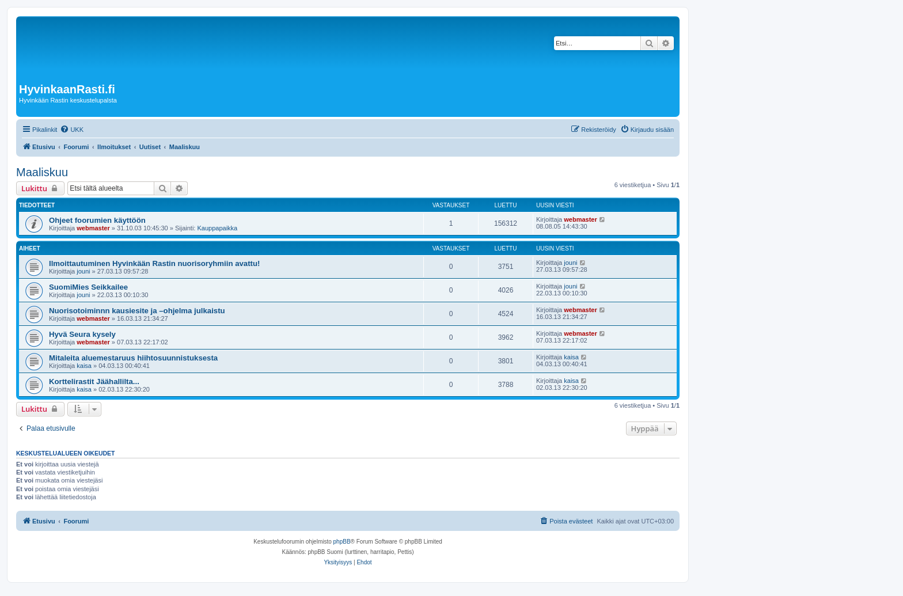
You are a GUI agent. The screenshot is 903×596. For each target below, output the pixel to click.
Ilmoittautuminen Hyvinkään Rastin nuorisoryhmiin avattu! (154, 263)
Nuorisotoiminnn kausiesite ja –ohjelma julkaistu (137, 310)
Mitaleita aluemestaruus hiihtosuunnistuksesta (133, 358)
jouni (83, 271)
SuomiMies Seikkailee (88, 287)
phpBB (342, 541)
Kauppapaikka (217, 228)
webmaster (93, 228)
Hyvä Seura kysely (82, 334)
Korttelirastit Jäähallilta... (94, 381)
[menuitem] (72, 129)
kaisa (84, 365)
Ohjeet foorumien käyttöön (97, 220)
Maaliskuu (42, 172)
